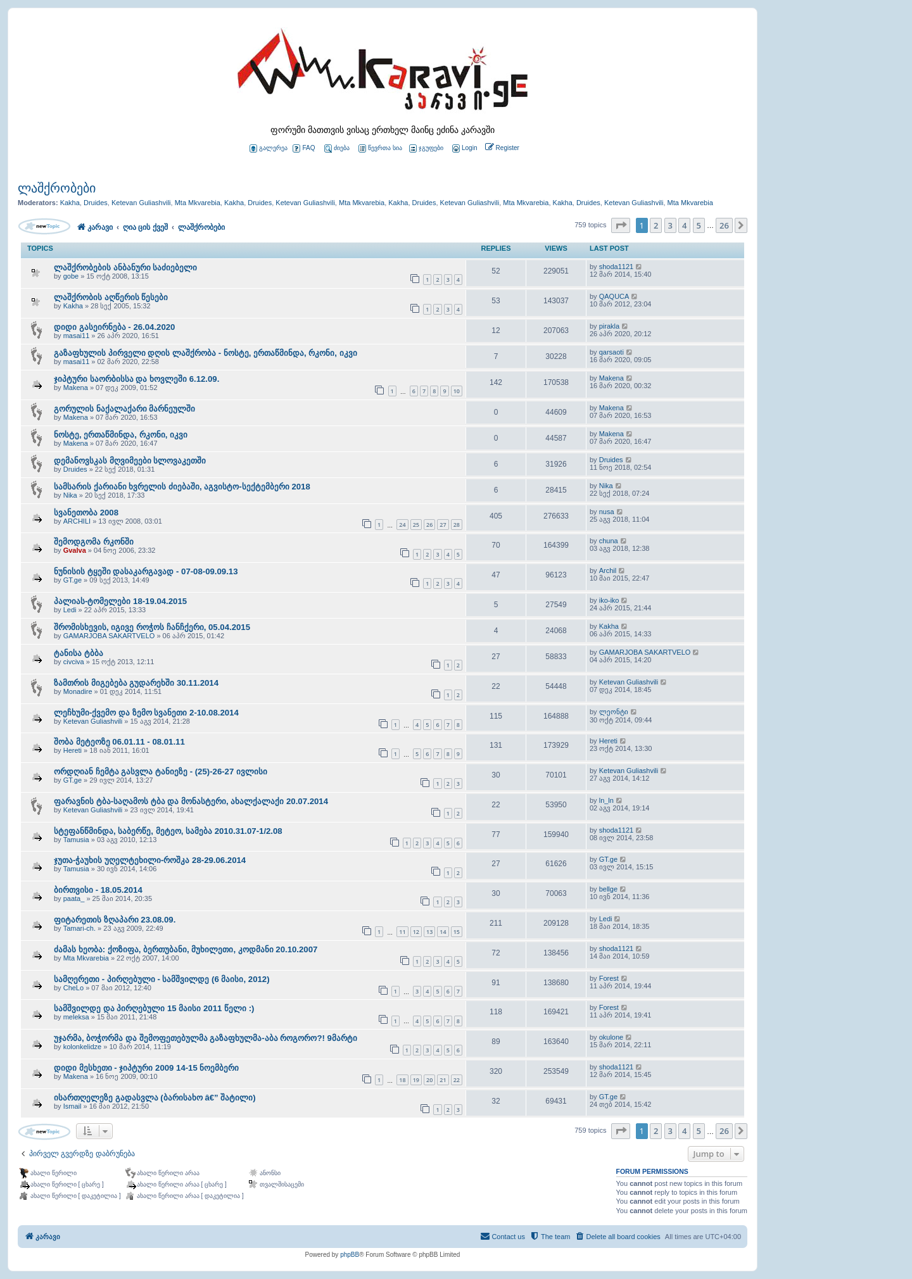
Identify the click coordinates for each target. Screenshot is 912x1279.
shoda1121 (616, 266)
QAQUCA (614, 296)
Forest (609, 978)
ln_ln (606, 800)
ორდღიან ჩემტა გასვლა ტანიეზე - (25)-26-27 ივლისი (160, 771)
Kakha (70, 202)
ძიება (337, 148)
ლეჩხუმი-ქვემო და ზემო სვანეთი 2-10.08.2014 (146, 712)
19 (416, 1080)
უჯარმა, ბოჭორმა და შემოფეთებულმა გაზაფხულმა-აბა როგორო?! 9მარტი (205, 1038)
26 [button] (724, 225)
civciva (73, 661)
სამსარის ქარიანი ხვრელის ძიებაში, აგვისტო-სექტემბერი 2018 (182, 486)
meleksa (76, 1017)
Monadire (77, 691)
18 (402, 1080)
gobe (71, 276)
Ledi (70, 610)
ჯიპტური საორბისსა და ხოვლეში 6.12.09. (136, 379)
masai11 (76, 335)
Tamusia (76, 839)
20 (429, 1080)
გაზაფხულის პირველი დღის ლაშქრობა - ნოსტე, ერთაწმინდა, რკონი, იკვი (205, 353)
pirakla (609, 326)
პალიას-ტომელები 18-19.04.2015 (120, 601)
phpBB (349, 1254)
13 (429, 932)
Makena (75, 387)
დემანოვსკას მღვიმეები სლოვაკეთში (130, 460)
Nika (70, 495)
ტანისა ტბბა (78, 653)
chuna (608, 541)
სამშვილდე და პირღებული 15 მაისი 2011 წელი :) (154, 1008)
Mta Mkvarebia (197, 202)
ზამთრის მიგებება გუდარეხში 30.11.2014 (136, 683)
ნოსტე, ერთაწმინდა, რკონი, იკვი (120, 434)
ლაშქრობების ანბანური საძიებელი (125, 267)
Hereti (72, 750)
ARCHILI (77, 521)
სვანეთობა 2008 (86, 512)
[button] (620, 225)
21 (443, 1080)
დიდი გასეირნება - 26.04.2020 (114, 327)
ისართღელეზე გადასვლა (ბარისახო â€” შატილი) (155, 1097)
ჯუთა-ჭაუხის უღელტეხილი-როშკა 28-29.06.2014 (150, 860)
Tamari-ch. (79, 928)
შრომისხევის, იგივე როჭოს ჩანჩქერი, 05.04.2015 (152, 627)
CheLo (73, 988)
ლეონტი (613, 711)
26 (429, 524)
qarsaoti (611, 352)
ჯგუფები (426, 148)
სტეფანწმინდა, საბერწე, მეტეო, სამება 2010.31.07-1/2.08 (168, 831)
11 (402, 932)
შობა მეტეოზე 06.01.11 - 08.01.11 (119, 742)
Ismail (72, 1106)
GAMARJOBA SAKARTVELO (109, 636)
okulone (611, 1037)
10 (456, 391)
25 (416, 524)
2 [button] (656, 225)
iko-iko (609, 600)
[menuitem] (463, 148)
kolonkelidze (82, 1046)
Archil (608, 570)
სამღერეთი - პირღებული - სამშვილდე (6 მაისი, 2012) (162, 979)
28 (456, 524)
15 (456, 932)
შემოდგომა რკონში (94, 541)
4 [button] (684, 225)
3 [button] (670, 225)
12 (416, 932)
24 (402, 524)
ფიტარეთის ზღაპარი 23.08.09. (114, 919)
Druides (96, 202)
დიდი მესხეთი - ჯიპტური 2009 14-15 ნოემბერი (146, 1068)
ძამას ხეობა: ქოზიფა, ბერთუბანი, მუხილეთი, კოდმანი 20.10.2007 (185, 949)
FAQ (304, 148)
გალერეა (269, 148)
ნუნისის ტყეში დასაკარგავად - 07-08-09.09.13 (146, 571)
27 (443, 524)
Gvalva (74, 550)
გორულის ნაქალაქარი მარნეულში (124, 408)
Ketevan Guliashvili (141, 202)
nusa (606, 511)
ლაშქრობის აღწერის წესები (111, 297)
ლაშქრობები (57, 188)
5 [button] (699, 225)
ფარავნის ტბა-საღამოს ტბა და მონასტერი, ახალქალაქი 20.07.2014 (191, 801)
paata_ (74, 898)
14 (443, 932)
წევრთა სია (380, 148)
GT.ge (72, 580)
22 (456, 1080)
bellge (608, 889)
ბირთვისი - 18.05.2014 (98, 890)
